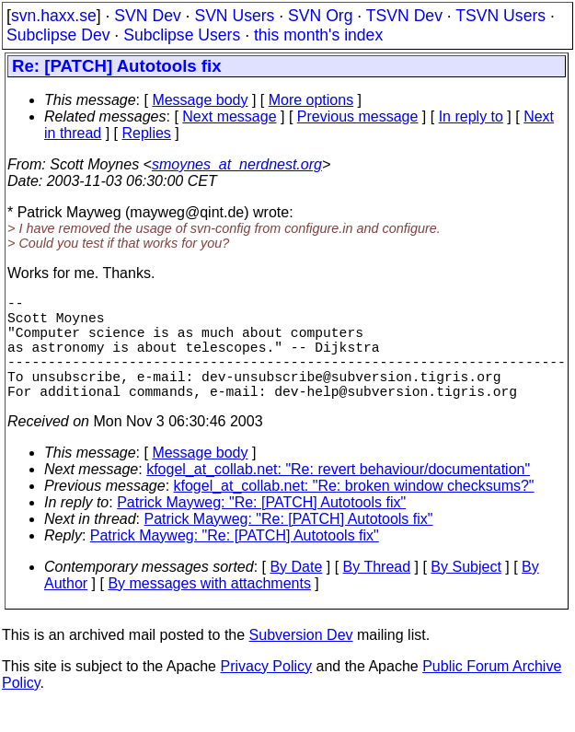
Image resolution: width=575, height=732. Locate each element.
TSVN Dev (404, 15)
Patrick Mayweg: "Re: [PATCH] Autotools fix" (261, 528)
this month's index (318, 35)
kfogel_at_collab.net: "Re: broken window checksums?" (354, 511)
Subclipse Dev (57, 35)
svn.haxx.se (54, 15)
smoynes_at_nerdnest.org (237, 164)
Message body (199, 100)
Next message (229, 116)
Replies (146, 133)
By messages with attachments (209, 609)
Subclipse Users (181, 35)
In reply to (471, 116)
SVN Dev (147, 15)
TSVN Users (500, 15)
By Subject (465, 592)
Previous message (358, 116)
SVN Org (320, 15)
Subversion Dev (301, 660)
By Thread (377, 592)
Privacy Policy (266, 692)
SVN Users (234, 15)
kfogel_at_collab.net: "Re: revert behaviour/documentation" (338, 495)
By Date (296, 592)
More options (311, 100)
